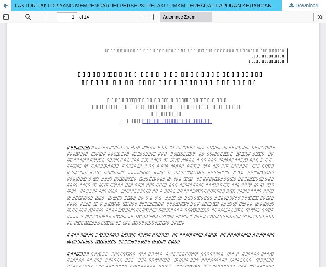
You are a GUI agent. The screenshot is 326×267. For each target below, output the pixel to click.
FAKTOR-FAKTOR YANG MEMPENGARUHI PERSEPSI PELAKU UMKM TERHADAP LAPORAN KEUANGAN (143, 6)
